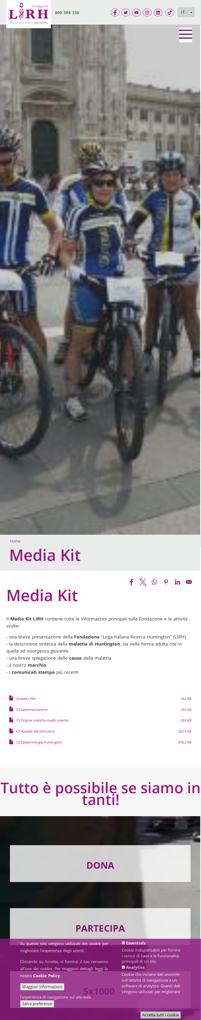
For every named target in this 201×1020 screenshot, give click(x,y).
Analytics (135, 967)
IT (183, 12)
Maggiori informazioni (42, 986)
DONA (100, 865)
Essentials (136, 943)
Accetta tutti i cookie (160, 1014)
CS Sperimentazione (31, 709)
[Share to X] (143, 582)
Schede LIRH (26, 698)
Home (15, 541)
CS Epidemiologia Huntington (39, 742)
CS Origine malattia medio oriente (42, 720)
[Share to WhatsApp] (154, 582)
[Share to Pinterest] (166, 582)
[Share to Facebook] (131, 582)
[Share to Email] (189, 582)
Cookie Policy (46, 975)
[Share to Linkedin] (177, 582)
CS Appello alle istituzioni (35, 731)
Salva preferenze (37, 1003)
